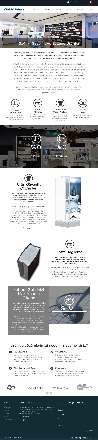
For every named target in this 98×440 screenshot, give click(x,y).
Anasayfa (36, 9)
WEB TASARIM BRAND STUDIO (82, 438)
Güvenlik (61, 425)
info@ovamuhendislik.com (30, 413)
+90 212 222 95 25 (27, 411)
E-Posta (61, 414)
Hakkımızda (80, 9)
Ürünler (58, 9)
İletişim (69, 9)
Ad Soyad (60, 409)
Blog (91, 9)
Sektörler (47, 9)
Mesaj (60, 419)
